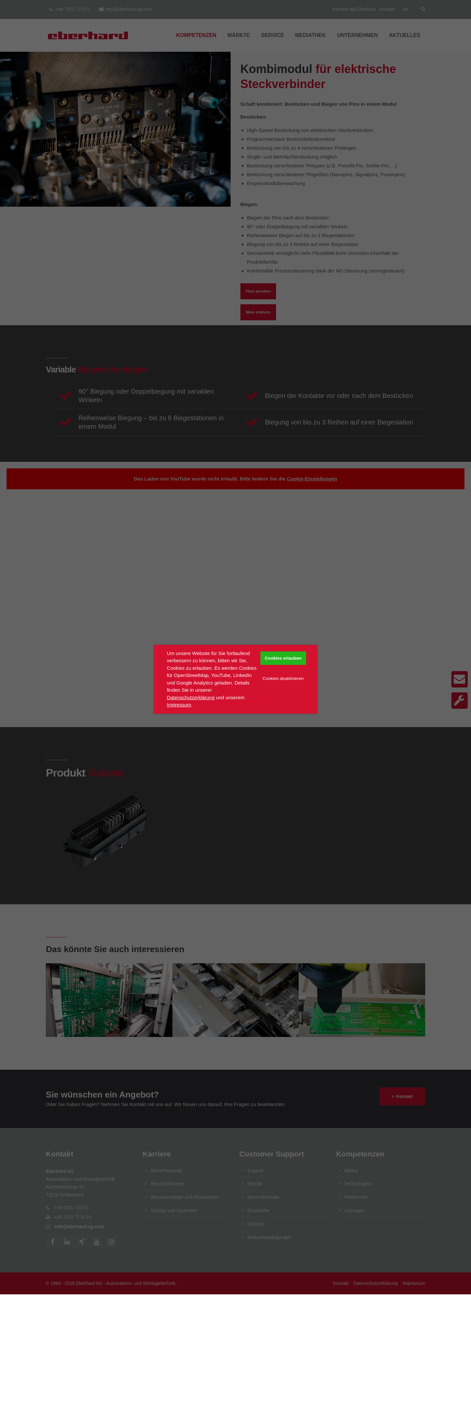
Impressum (179, 704)
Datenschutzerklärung (191, 697)
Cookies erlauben (283, 658)
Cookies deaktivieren (283, 678)
